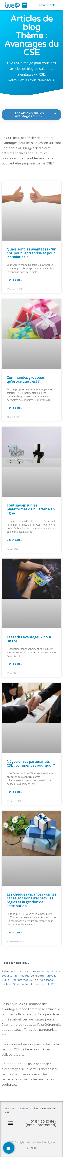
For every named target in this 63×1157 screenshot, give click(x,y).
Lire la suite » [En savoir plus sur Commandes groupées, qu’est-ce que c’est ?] (14, 408)
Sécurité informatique (15, 975)
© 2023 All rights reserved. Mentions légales (31, 1142)
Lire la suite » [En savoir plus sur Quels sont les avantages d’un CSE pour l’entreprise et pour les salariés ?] (14, 280)
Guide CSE (23, 1108)
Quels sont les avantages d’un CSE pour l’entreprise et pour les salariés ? (31, 253)
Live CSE (9, 1108)
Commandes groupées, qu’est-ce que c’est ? (26, 379)
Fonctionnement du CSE (40, 984)
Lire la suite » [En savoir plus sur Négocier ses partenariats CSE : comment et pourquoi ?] (14, 792)
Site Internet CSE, (23, 979)
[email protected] (41, 1125)
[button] (24, 5)
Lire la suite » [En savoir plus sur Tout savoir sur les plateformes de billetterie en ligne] (14, 540)
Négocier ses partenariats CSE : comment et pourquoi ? (31, 763)
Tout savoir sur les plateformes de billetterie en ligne (31, 509)
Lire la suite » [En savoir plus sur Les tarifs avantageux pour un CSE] (14, 664)
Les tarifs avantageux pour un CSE (29, 639)
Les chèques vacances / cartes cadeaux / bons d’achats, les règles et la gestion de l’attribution (31, 900)
